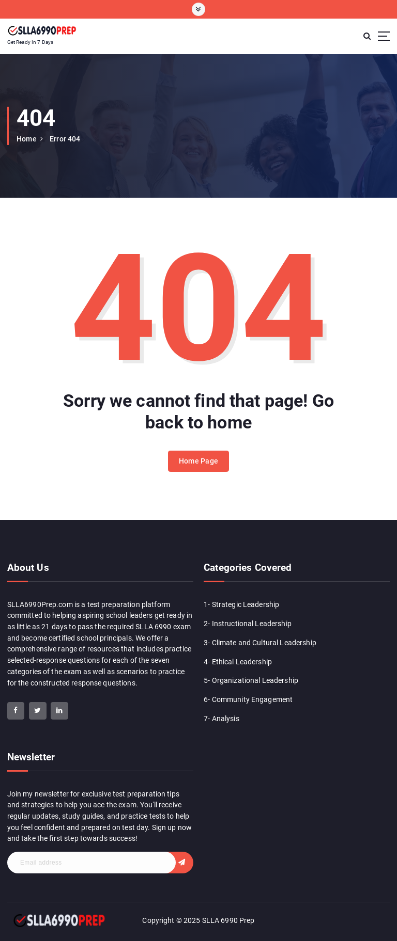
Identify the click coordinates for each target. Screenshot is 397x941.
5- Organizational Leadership (251, 680)
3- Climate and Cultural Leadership (260, 643)
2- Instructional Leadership (248, 623)
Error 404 (65, 139)
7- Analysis (221, 718)
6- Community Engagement (248, 699)
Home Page (198, 461)
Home (27, 139)
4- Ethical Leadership (238, 662)
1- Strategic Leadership (241, 604)
